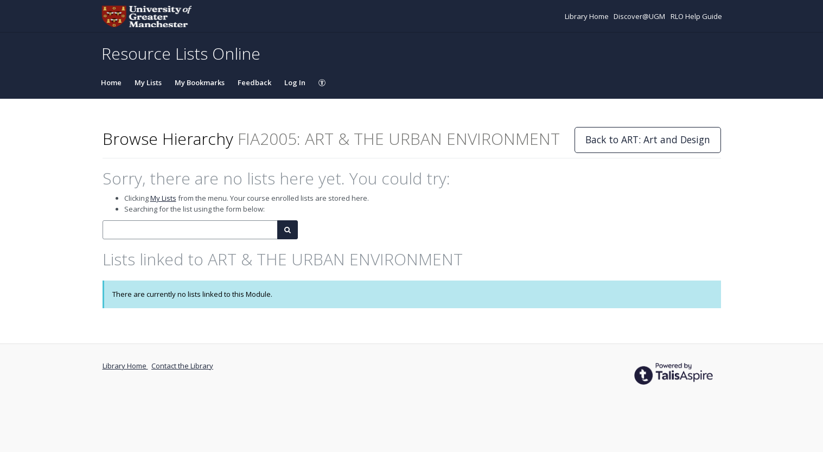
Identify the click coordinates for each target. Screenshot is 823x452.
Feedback (254, 82)
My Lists (148, 82)
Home (111, 82)
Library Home (587, 16)
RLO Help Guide (696, 16)
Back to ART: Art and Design (647, 139)
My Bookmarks (200, 82)
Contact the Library (182, 366)
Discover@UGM (640, 16)
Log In (294, 82)
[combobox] (190, 229)
